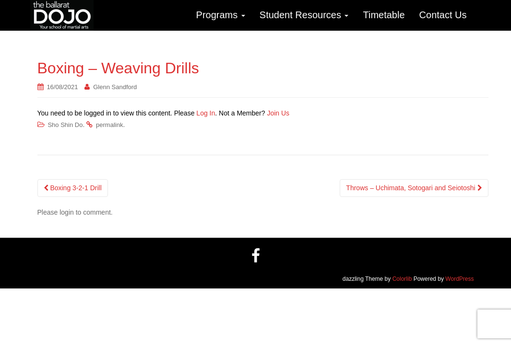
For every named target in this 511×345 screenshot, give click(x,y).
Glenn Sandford (115, 87)
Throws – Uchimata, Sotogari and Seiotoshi (414, 188)
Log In (205, 113)
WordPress (459, 279)
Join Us (278, 113)
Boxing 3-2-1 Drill (73, 188)
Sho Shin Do (65, 124)
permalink (109, 124)
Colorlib (402, 279)
